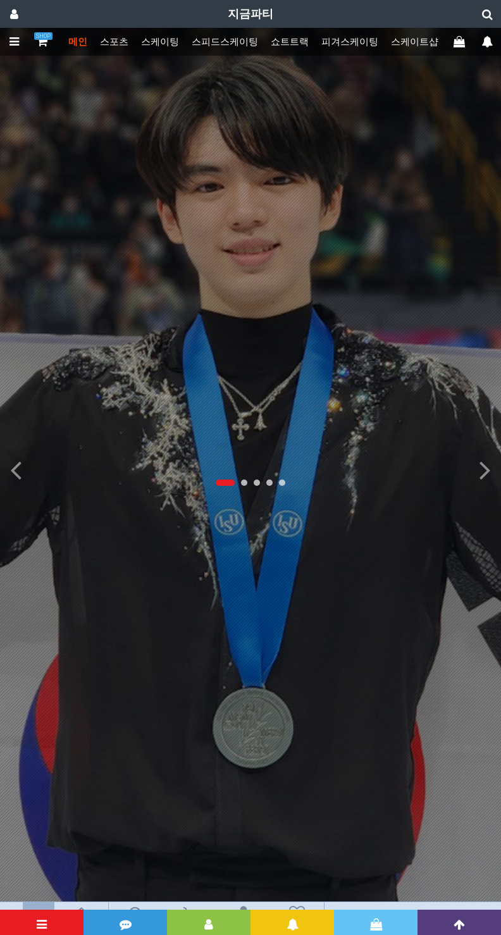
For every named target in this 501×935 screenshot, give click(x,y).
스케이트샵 (414, 41)
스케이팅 (160, 41)
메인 (77, 41)
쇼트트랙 (290, 41)
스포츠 (114, 41)
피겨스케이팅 (349, 41)
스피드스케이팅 (225, 41)
